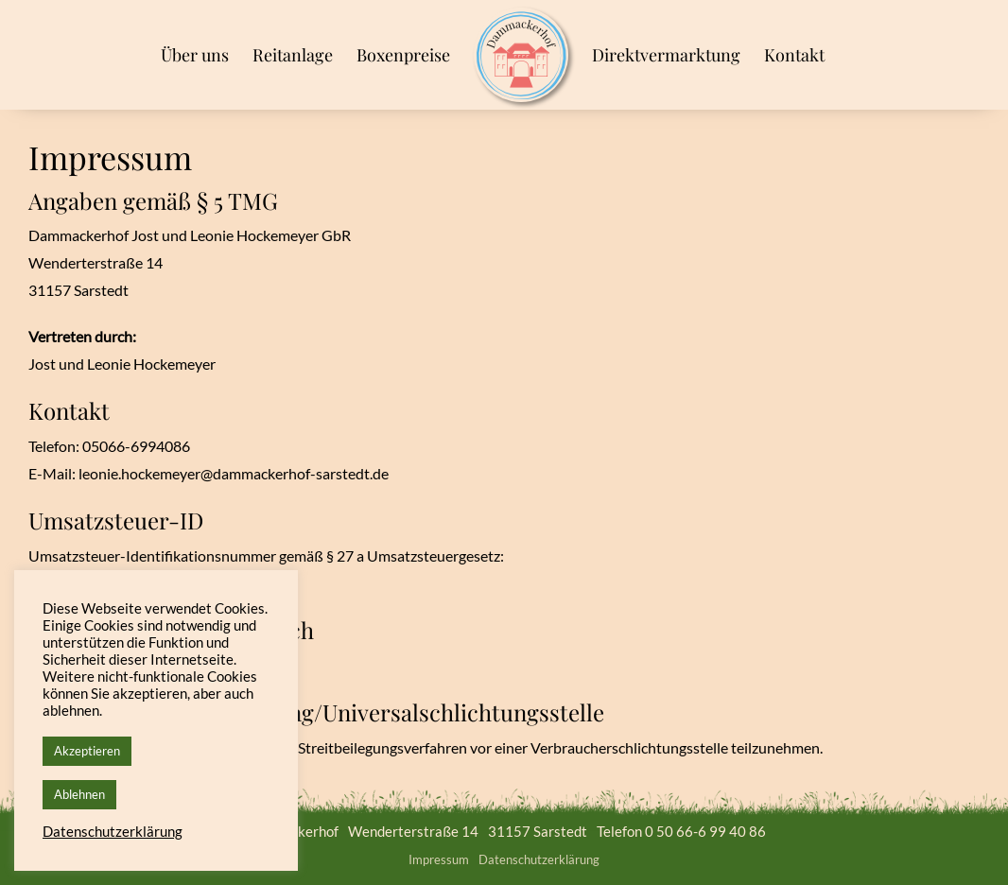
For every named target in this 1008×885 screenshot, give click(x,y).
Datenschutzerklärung (539, 859)
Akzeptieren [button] (87, 750)
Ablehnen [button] (79, 794)
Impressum (438, 859)
